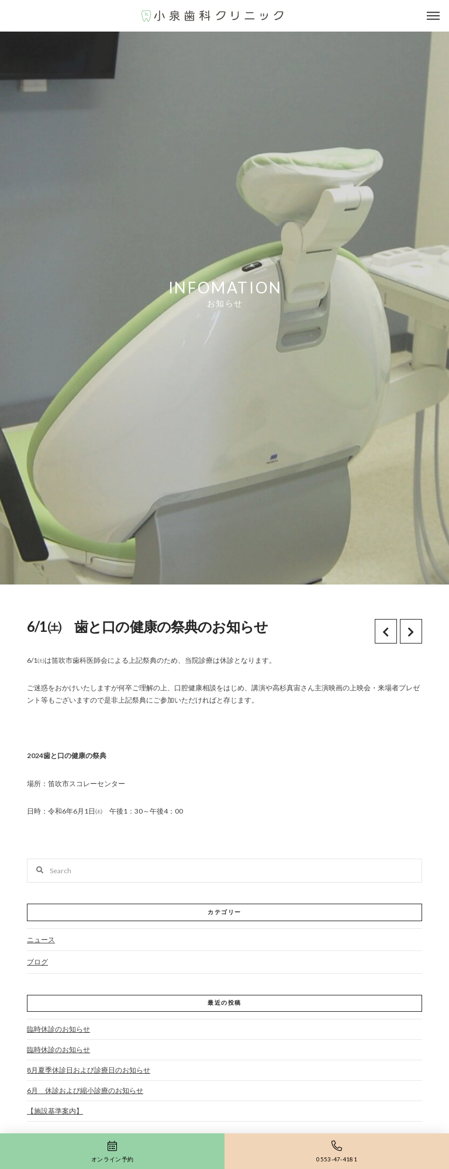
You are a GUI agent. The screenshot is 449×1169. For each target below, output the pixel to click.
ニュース (41, 939)
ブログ (37, 961)
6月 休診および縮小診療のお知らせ (85, 1090)
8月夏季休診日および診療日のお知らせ (88, 1070)
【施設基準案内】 (55, 1110)
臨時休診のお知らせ (58, 1029)
